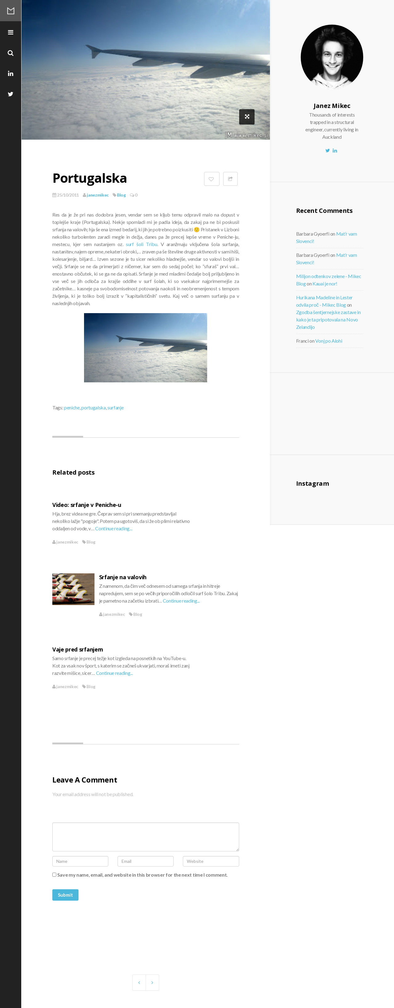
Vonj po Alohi (328, 341)
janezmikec (96, 194)
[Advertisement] (347, 412)
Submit (65, 895)
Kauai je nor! (324, 283)
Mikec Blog (11, 11)
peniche (72, 407)
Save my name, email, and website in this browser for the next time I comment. (142, 875)
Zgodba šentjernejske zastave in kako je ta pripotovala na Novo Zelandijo (328, 319)
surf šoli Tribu (141, 244)
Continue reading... (113, 528)
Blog (121, 194)
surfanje (115, 407)
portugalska (93, 407)
